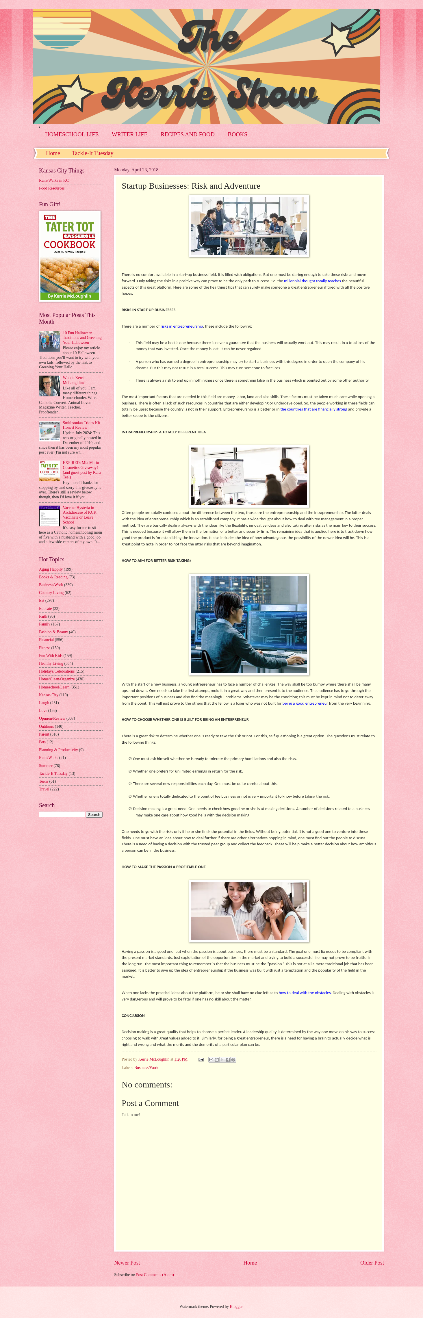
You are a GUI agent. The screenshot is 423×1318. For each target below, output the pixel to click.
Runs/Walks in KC (54, 180)
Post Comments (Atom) (155, 1275)
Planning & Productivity (58, 750)
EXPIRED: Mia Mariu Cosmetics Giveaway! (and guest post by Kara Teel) (82, 470)
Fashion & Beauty (53, 632)
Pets (42, 742)
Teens (43, 781)
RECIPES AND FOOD (188, 134)
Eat (41, 600)
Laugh (44, 703)
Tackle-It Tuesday (93, 153)
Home (53, 153)
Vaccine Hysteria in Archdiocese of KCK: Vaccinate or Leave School (80, 515)
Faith (43, 616)
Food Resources (52, 188)
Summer (46, 766)
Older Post (372, 1263)
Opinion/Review (52, 718)
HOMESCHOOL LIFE (72, 134)
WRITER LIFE (130, 134)
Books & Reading (53, 577)
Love (43, 710)
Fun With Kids (50, 656)
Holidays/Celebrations (57, 671)
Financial (46, 640)
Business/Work (146, 1067)
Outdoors (46, 726)
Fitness (44, 648)
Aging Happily (51, 569)
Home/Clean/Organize (57, 679)
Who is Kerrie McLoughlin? (74, 380)
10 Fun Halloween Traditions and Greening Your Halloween (82, 338)
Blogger (236, 1306)
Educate (45, 608)
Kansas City (48, 695)
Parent (44, 734)
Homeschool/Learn (54, 687)
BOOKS (237, 134)
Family (44, 624)
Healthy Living (51, 663)
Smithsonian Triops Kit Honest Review (81, 425)
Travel (44, 789)
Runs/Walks (48, 757)
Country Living (51, 593)
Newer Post (127, 1263)
